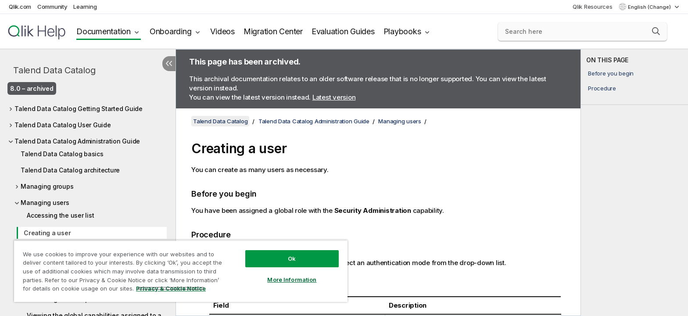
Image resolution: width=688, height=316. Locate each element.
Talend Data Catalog (54, 70)
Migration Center (273, 31)
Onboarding (171, 31)
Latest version (334, 97)
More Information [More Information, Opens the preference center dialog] (291, 279)
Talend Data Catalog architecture (70, 170)
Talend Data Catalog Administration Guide (77, 141)
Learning (85, 6)
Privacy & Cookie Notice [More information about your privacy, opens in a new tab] (171, 288)
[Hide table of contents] (169, 63)
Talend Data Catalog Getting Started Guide (78, 108)
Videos (222, 31)
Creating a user (47, 233)
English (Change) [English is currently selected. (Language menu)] (650, 7)
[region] (181, 271)
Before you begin (611, 73)
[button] (656, 31)
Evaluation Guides (343, 31)
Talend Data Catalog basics (62, 154)
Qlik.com (20, 6)
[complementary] (634, 182)
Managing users (45, 202)
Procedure (602, 88)
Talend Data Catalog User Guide (62, 125)
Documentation (103, 31)
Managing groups (47, 186)
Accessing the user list (60, 215)
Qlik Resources (593, 6)
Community (52, 6)
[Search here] (582, 31)
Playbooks (402, 31)
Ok (292, 258)
